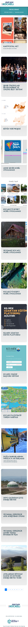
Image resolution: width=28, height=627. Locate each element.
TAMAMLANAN (19, 12)
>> (21, 589)
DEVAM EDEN (8, 12)
